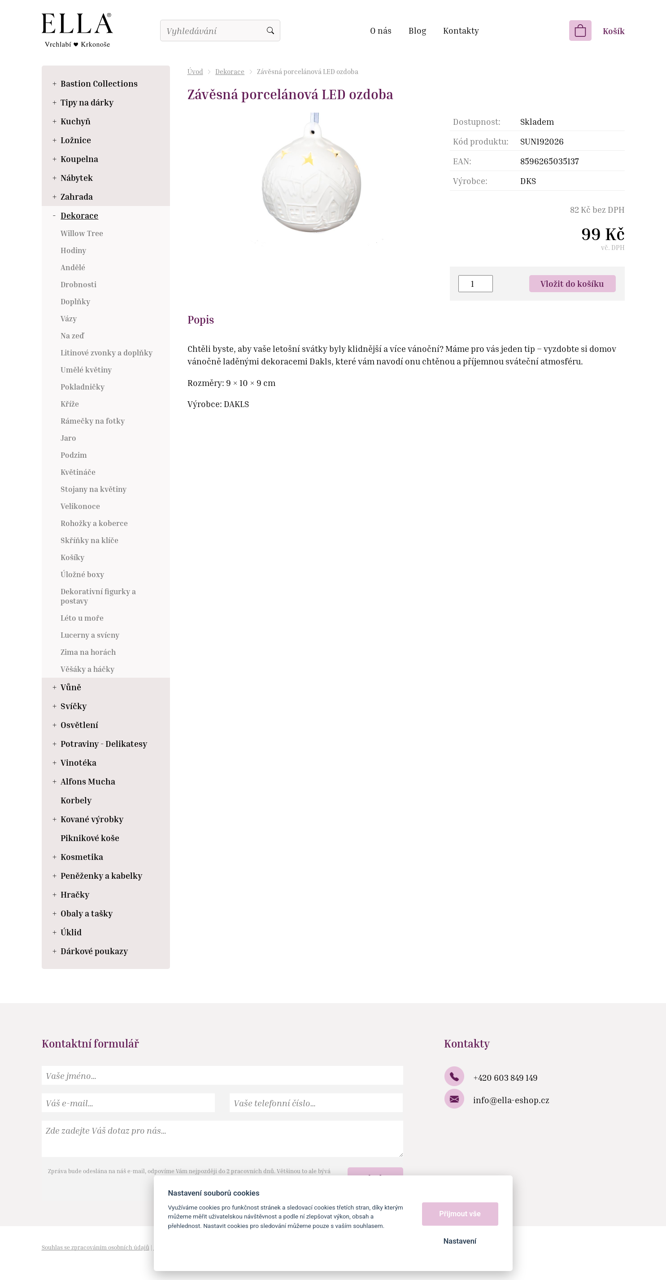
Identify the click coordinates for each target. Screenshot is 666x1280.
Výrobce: (470, 180)
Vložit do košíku (572, 283)
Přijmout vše (460, 1214)
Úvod (195, 71)
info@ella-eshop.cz (511, 1100)
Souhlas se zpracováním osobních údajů (95, 1247)
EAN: (462, 161)
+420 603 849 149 (505, 1077)
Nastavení (460, 1241)
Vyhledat (270, 30)
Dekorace (229, 71)
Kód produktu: (481, 141)
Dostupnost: (477, 121)
